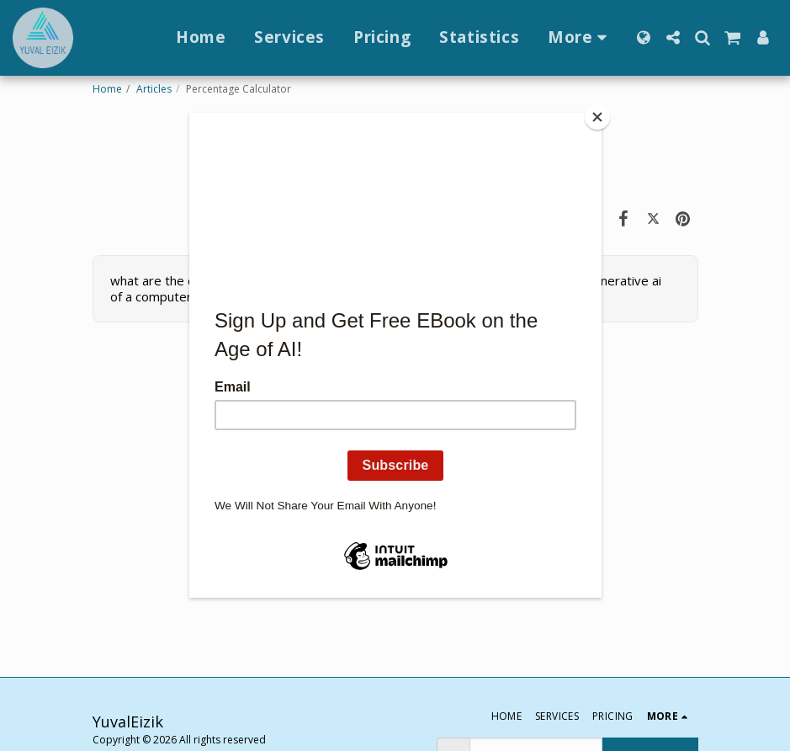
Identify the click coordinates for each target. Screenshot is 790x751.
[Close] (597, 117)
